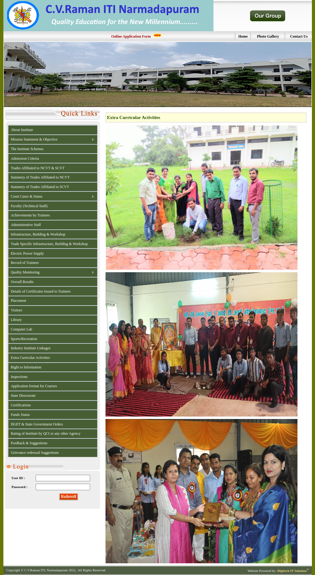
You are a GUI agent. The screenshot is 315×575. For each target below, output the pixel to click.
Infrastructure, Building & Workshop (38, 234)
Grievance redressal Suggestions (35, 452)
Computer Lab (21, 329)
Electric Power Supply (27, 253)
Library (16, 320)
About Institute (22, 130)
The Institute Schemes (27, 149)
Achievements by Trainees (30, 215)
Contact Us (299, 36)
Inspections (19, 377)
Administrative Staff (26, 225)
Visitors (16, 310)
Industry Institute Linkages (30, 348)
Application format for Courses (34, 386)
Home (243, 36)
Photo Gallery (268, 36)
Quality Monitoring (51, 272)
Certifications (21, 405)
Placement (18, 300)
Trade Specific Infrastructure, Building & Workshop (49, 244)
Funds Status (20, 415)
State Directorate (23, 395)
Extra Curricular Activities (30, 357)
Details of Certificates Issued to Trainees (41, 291)
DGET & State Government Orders (37, 424)
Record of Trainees (25, 263)
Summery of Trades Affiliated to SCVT (40, 187)
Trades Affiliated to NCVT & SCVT (38, 168)
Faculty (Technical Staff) (29, 206)
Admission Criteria (25, 158)
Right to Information (26, 367)
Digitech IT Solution (293, 571)
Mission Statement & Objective (51, 139)
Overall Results (22, 282)
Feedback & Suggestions (29, 443)
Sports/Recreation (24, 339)
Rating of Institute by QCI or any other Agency (46, 433)
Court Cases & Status (51, 196)
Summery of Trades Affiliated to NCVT (40, 177)
